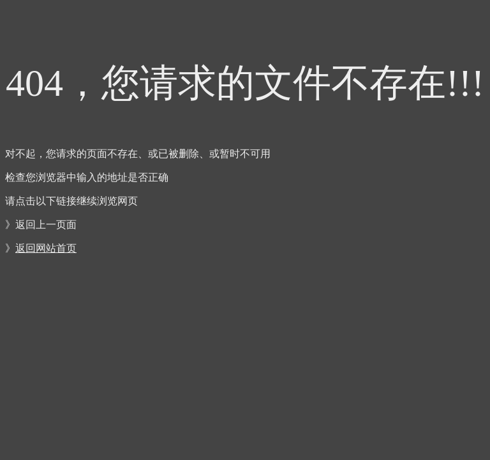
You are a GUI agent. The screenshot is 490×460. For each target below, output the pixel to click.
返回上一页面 (46, 224)
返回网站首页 (46, 248)
